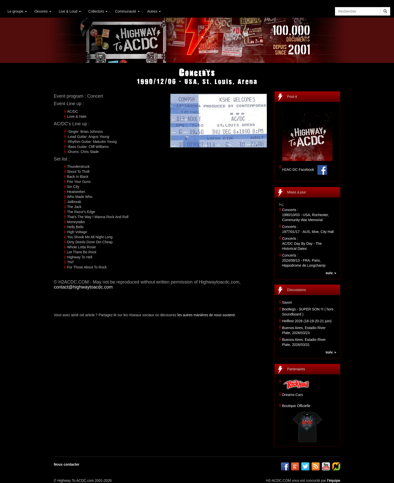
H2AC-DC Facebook (298, 170)
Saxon (287, 302)
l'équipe (333, 480)
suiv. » (330, 273)
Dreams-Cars (292, 395)
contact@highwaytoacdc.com (83, 287)
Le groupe (17, 11)
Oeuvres (42, 11)
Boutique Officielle (296, 406)
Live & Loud (70, 11)
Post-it (292, 97)
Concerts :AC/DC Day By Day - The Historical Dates (302, 243)
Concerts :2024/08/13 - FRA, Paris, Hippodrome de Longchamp (304, 260)
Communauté (127, 11)
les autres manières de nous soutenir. (206, 315)
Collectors (98, 11)
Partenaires (296, 369)
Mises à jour (296, 192)
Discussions (296, 290)
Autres (154, 11)
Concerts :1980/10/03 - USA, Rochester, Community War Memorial (305, 215)
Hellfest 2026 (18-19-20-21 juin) (307, 321)
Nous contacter (66, 464)
